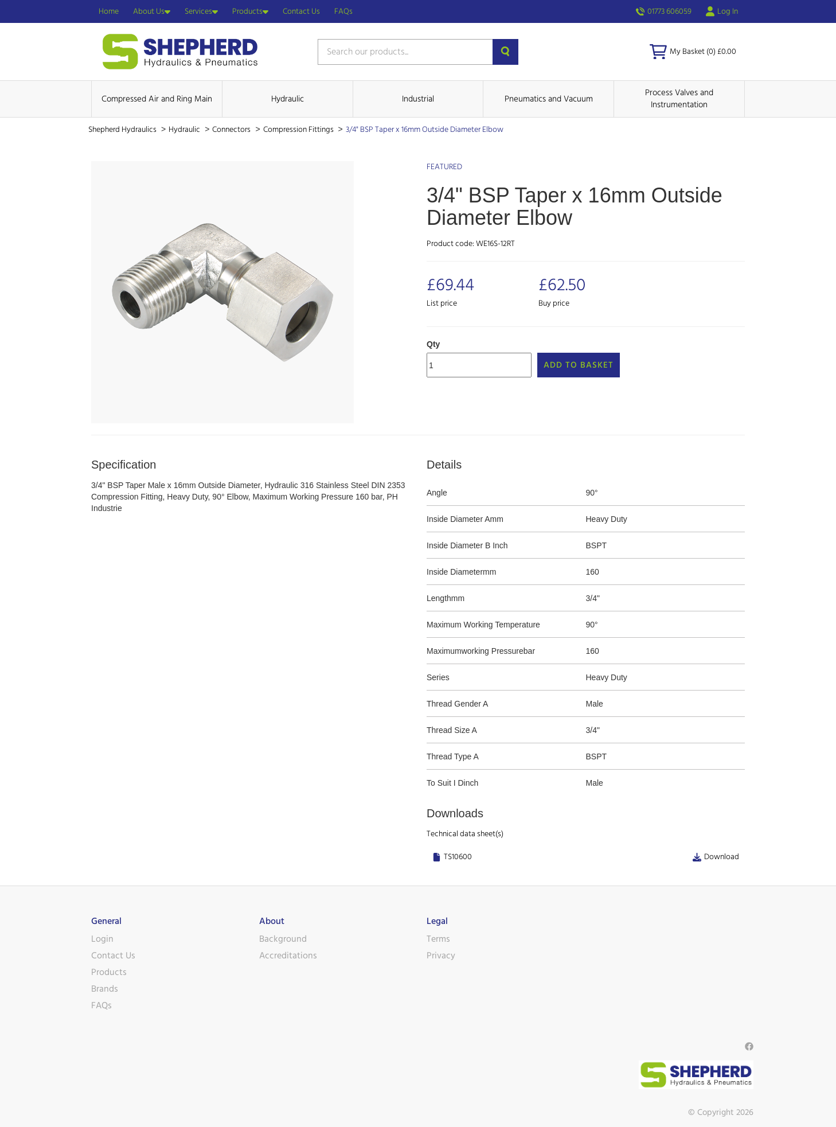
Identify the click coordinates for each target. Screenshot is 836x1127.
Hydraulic (287, 99)
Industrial (418, 99)
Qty (433, 344)
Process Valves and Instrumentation (679, 98)
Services (201, 11)
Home (109, 11)
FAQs (343, 11)
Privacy (441, 955)
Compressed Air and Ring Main (156, 99)
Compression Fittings (299, 130)
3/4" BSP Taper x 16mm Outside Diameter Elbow (424, 130)
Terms (438, 938)
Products (250, 11)
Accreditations (288, 955)
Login (102, 938)
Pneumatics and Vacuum (549, 99)
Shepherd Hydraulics (123, 130)
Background (283, 938)
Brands (104, 988)
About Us (151, 11)
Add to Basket (579, 365)
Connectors (232, 130)
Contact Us (301, 11)
